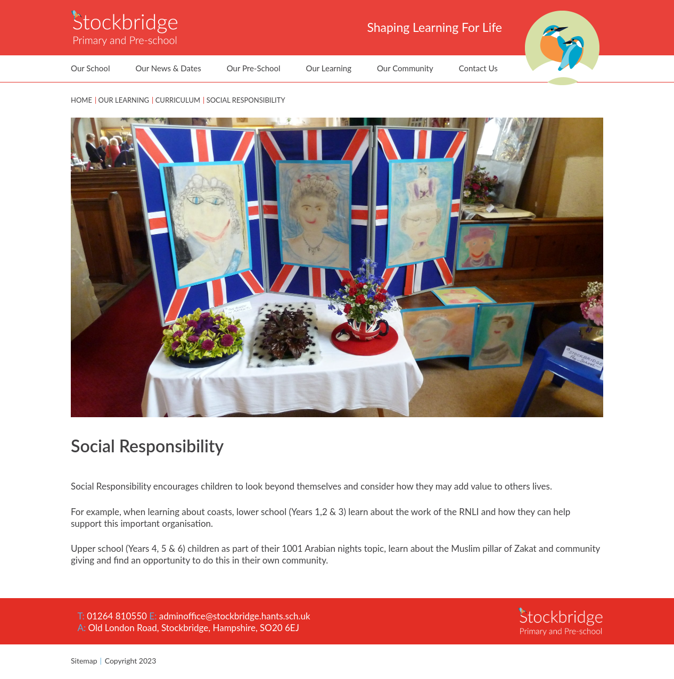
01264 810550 (117, 616)
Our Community (405, 68)
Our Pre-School (254, 68)
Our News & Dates (168, 68)
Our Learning (328, 68)
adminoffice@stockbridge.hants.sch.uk (234, 616)
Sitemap (84, 660)
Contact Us (478, 68)
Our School (90, 68)
